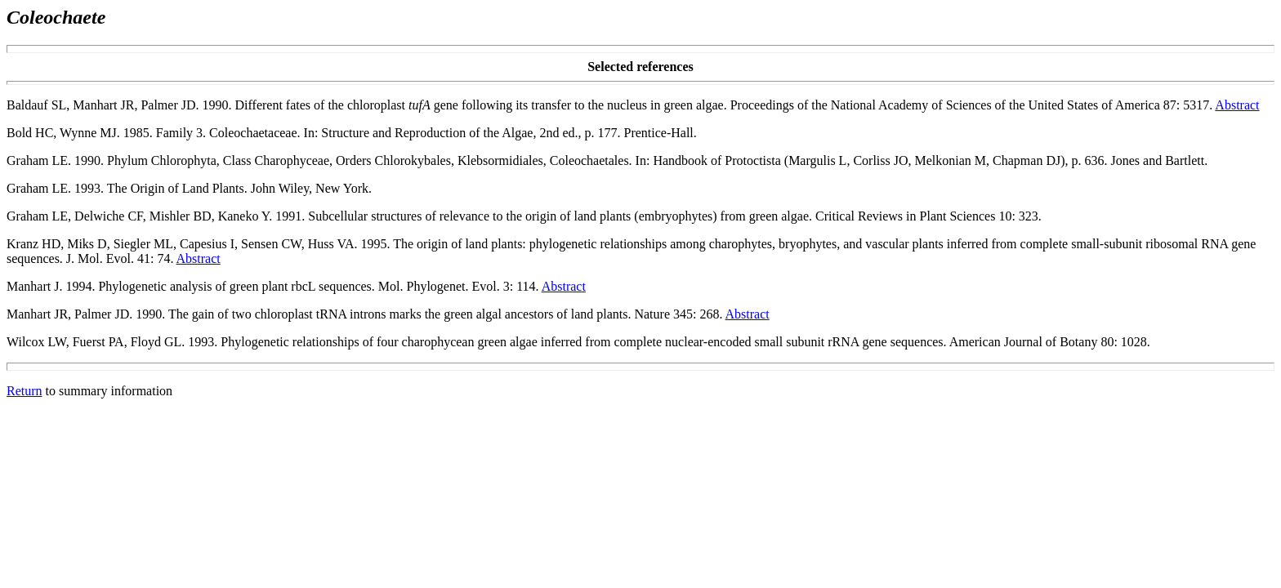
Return (24, 391)
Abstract (1237, 105)
